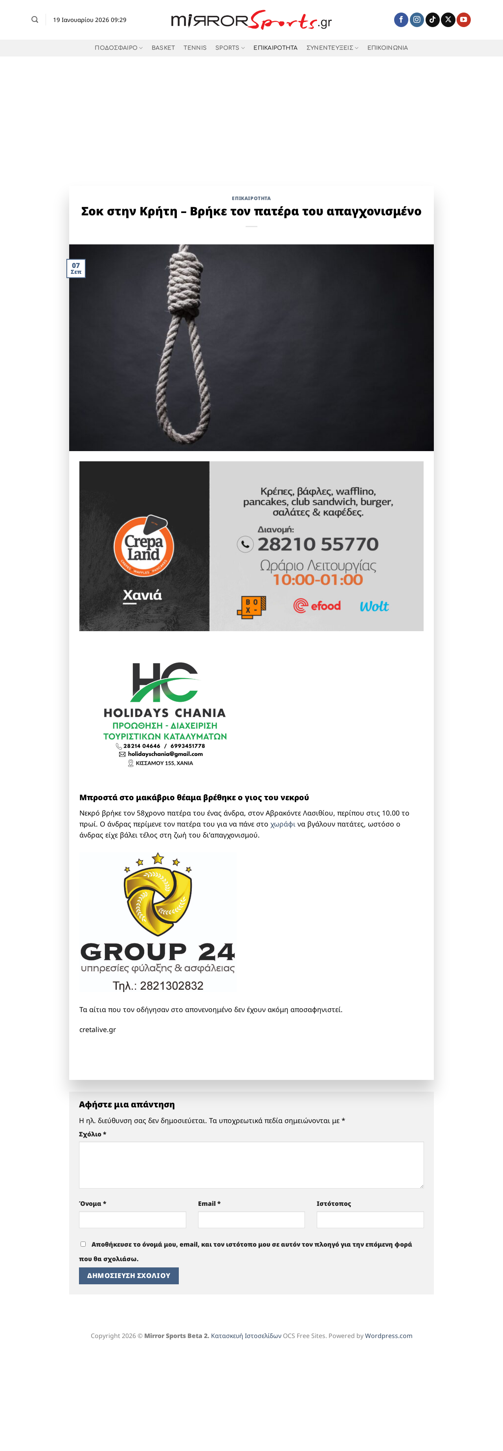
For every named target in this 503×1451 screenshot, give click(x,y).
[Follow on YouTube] (464, 20)
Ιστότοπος (334, 1203)
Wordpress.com (389, 1335)
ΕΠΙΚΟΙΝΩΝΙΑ (387, 48)
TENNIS (195, 48)
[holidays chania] (165, 710)
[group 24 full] (158, 921)
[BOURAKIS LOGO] (165, 1052)
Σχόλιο (92, 1134)
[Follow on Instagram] (417, 20)
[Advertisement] (251, 115)
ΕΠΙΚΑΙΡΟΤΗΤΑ (275, 48)
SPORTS (230, 48)
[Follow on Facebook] (401, 20)
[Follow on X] (448, 20)
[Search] (34, 19)
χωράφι (283, 823)
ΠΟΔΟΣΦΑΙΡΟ (119, 48)
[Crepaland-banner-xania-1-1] (251, 545)
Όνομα (92, 1203)
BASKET (163, 48)
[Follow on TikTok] (433, 20)
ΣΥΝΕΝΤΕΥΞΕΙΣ (333, 48)
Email (209, 1203)
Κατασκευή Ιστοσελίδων (246, 1335)
